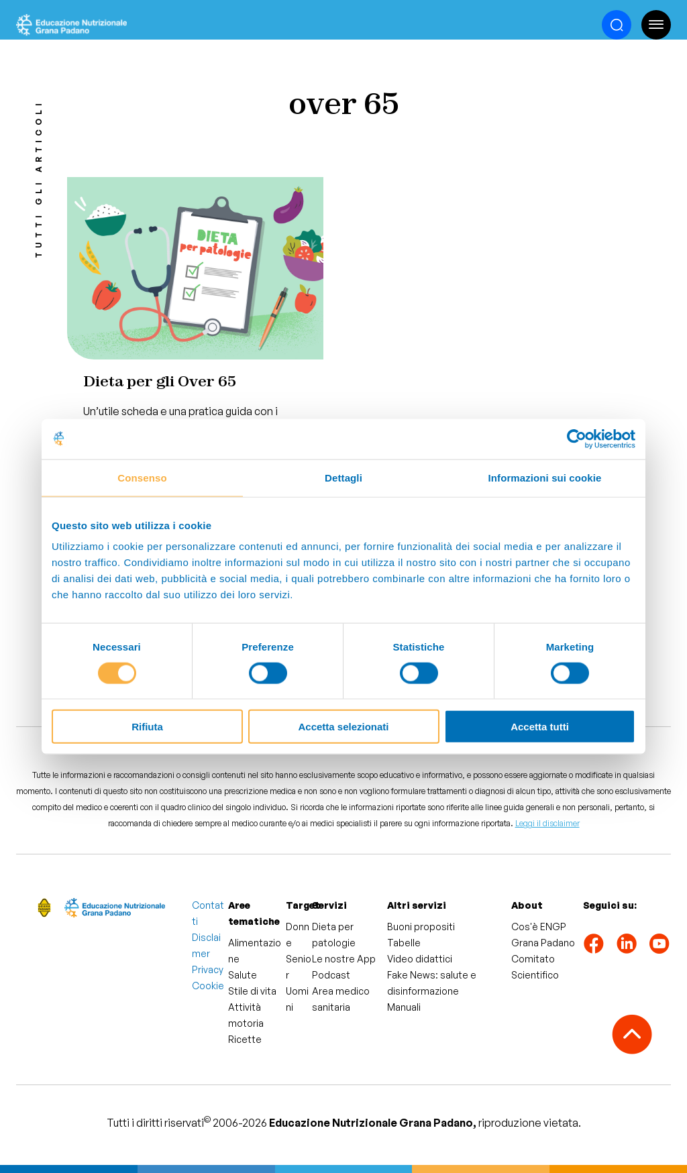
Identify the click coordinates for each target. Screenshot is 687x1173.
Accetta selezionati (343, 726)
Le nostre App (344, 958)
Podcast (331, 975)
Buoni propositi (421, 926)
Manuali (404, 1007)
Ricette (245, 1039)
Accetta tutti (540, 726)
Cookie (208, 985)
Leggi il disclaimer (547, 823)
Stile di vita (252, 991)
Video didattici (419, 958)
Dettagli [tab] (343, 477)
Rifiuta (147, 726)
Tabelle (404, 942)
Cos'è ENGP (538, 926)
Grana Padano (543, 942)
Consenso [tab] (141, 477)
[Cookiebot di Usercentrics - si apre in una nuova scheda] (576, 439)
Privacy (207, 969)
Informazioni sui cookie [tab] (545, 477)
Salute (242, 975)
